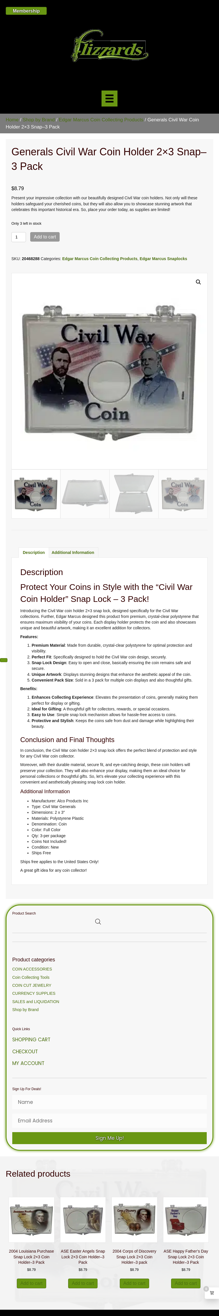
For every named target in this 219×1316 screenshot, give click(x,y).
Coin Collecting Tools (30, 977)
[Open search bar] (98, 921)
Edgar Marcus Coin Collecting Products (101, 119)
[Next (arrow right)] (3, 660)
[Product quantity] (18, 237)
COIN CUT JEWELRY (31, 985)
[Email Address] (109, 1121)
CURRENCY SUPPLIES (33, 993)
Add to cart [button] (31, 1283)
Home (12, 119)
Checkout (25, 1051)
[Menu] (109, 99)
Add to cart (45, 236)
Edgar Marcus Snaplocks (163, 258)
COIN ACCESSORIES (32, 969)
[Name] (109, 1102)
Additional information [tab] (73, 552)
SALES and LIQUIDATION (35, 1001)
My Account (28, 1063)
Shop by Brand (39, 119)
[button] (198, 282)
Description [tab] (34, 552)
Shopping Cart (31, 1039)
